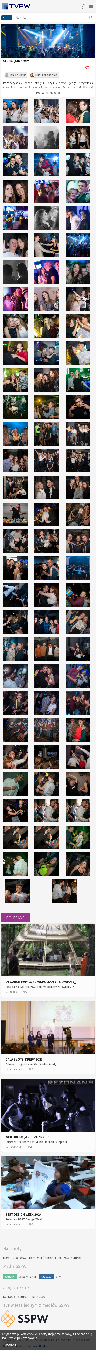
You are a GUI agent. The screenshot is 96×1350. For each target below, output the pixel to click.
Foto (15, 1258)
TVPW (50, 1276)
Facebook (9, 1296)
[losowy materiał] (83, 6)
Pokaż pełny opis (48, 93)
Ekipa (32, 1258)
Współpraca (45, 1258)
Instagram (38, 1296)
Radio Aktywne (19, 1276)
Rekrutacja (62, 1258)
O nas (23, 1258)
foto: (6, 17)
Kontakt (76, 1258)
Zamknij (10, 1345)
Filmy (6, 1258)
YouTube (23, 1296)
